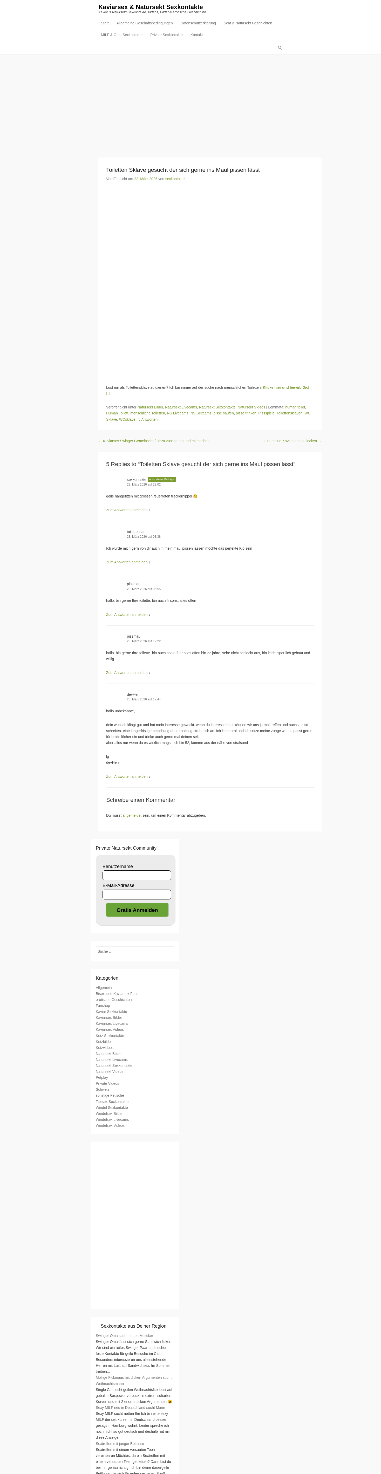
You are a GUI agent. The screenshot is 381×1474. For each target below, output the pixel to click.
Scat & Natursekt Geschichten (248, 24)
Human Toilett (117, 413)
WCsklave (127, 420)
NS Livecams (177, 413)
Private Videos (107, 1084)
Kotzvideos (104, 1048)
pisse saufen (223, 413)
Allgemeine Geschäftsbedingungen (145, 24)
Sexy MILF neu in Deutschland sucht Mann (130, 1408)
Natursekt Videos (251, 407)
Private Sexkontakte (166, 35)
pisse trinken (246, 413)
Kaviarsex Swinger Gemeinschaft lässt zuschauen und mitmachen (153, 441)
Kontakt (196, 35)
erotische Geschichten (114, 1000)
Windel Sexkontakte (112, 1108)
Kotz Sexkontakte (110, 1036)
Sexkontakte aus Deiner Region (133, 1326)
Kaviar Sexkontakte (111, 1012)
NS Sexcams (201, 413)
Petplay (102, 1078)
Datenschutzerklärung (198, 24)
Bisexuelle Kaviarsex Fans (117, 994)
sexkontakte (175, 179)
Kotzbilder (104, 1042)
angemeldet (132, 816)
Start (105, 24)
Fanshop (103, 1006)
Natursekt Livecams (181, 407)
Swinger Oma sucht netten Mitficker (124, 1336)
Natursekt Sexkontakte (217, 407)
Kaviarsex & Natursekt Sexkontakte (150, 7)
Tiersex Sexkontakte (112, 1102)
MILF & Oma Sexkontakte (121, 35)
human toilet (295, 407)
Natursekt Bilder (150, 407)
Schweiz (102, 1090)
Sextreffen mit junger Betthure (120, 1444)
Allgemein (104, 988)
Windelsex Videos (110, 1126)
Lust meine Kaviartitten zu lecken (293, 441)
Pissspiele (266, 413)
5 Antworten (148, 420)
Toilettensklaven (290, 413)
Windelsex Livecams (112, 1120)
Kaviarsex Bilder (109, 1018)
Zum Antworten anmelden (127, 510)
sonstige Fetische (110, 1096)
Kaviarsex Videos (110, 1030)
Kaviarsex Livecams (112, 1024)
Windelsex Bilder (109, 1114)
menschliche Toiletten (147, 413)
